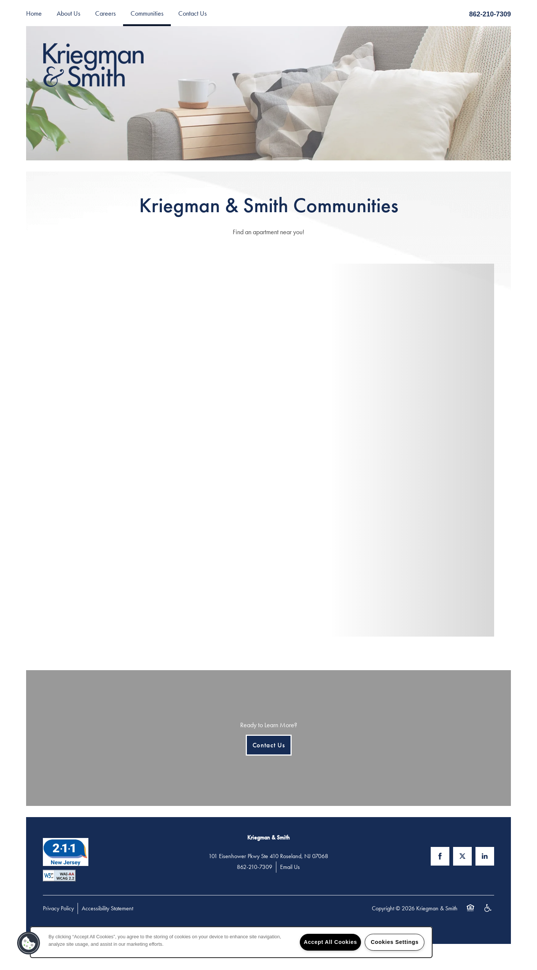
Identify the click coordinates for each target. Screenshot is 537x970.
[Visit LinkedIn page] (484, 856)
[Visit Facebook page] (440, 856)
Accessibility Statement (107, 908)
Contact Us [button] (268, 745)
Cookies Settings (394, 942)
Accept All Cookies (330, 942)
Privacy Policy (58, 908)
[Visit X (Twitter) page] (462, 856)
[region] (231, 942)
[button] (29, 943)
